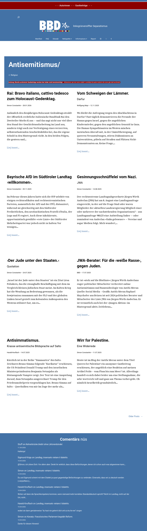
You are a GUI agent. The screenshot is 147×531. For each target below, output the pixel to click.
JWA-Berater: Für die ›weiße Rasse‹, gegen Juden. (109, 263)
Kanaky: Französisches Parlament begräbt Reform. (50, 516)
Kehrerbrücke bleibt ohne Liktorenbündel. (44, 444)
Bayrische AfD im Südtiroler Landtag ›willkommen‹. (39, 179)
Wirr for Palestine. (93, 343)
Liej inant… (13, 147)
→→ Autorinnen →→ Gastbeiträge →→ (73, 5)
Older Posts (136, 416)
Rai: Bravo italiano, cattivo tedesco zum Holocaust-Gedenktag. (38, 96)
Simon (21, 470)
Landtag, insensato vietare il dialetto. (51, 457)
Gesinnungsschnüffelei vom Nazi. (107, 179)
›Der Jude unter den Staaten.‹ (33, 263)
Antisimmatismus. (34, 343)
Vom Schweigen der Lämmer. (103, 96)
